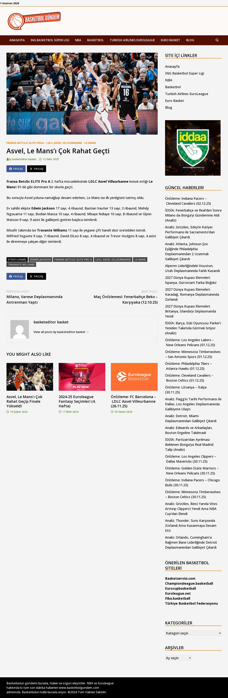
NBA (78, 40)
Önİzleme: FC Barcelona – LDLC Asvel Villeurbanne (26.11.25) (133, 401)
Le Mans (90, 143)
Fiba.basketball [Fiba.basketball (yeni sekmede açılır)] (177, 598)
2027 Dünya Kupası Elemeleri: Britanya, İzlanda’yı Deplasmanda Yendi (190, 311)
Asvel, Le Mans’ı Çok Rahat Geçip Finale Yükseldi (24, 401)
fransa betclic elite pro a (73, 259)
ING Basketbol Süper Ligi (50, 40)
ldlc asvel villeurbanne (113, 259)
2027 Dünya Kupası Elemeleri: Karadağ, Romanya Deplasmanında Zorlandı (192, 294)
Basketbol (95, 40)
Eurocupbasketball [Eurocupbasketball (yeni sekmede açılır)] (180, 588)
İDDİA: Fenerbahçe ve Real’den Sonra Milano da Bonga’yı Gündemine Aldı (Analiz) (193, 215)
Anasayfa (17, 40)
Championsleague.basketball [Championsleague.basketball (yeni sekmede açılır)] (189, 583)
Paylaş (16, 168)
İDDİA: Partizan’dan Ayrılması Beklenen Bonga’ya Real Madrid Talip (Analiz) (189, 444)
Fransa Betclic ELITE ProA (25, 143)
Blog (190, 40)
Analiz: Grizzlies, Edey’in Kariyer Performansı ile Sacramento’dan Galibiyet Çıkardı (190, 232)
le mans (140, 259)
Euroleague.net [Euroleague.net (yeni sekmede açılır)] (178, 593)
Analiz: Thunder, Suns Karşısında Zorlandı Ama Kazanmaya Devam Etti (191, 525)
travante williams (21, 264)
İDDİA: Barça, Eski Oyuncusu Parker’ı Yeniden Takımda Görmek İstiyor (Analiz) (193, 328)
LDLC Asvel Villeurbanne (64, 143)
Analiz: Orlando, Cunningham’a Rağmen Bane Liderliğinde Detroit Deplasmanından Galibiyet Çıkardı (191, 542)
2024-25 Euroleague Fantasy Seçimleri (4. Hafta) (77, 401)
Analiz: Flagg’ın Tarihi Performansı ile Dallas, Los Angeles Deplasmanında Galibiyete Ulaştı (193, 404)
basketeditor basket (24, 159)
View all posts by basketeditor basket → (61, 332)
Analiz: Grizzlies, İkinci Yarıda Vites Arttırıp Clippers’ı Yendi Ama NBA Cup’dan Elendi (191, 508)
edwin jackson (40, 259)
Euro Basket (170, 40)
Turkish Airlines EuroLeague (132, 40)
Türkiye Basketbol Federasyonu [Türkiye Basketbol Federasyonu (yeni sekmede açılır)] (191, 603)
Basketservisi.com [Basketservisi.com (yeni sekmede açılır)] (180, 578)
